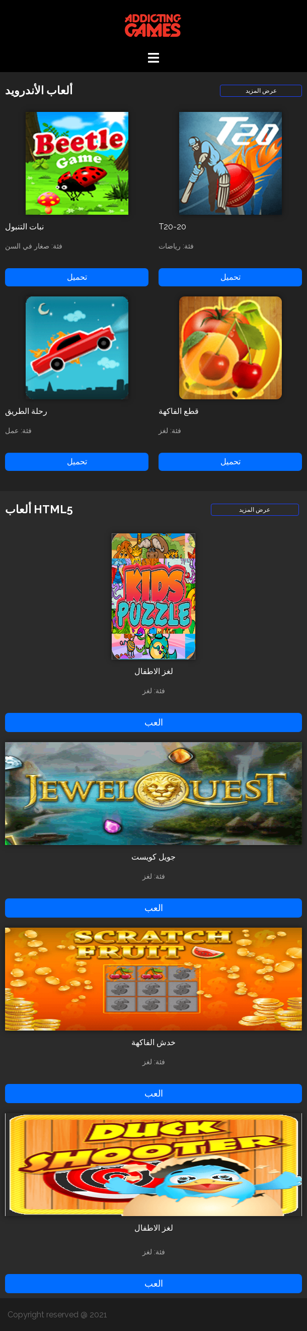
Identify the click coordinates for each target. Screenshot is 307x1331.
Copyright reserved (44, 1314)
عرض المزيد (261, 90)
